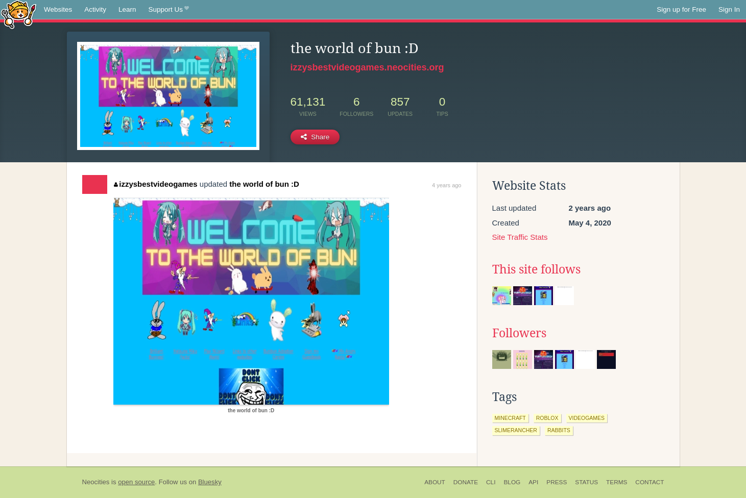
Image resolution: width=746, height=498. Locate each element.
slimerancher (516, 430)
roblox (547, 418)
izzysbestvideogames (156, 184)
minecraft (510, 418)
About (434, 482)
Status (586, 482)
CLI (490, 482)
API (533, 482)
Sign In (729, 9)
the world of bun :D (264, 184)
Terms (616, 482)
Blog (511, 482)
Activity (95, 9)
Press (556, 482)
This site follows (536, 269)
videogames (587, 418)
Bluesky (210, 482)
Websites (58, 9)
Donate (465, 482)
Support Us (169, 10)
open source (136, 482)
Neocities (96, 482)
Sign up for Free (681, 9)
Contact (649, 482)
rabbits (558, 430)
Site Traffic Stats (520, 237)
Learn (127, 9)
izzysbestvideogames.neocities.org (367, 67)
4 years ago (446, 185)
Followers (519, 333)
